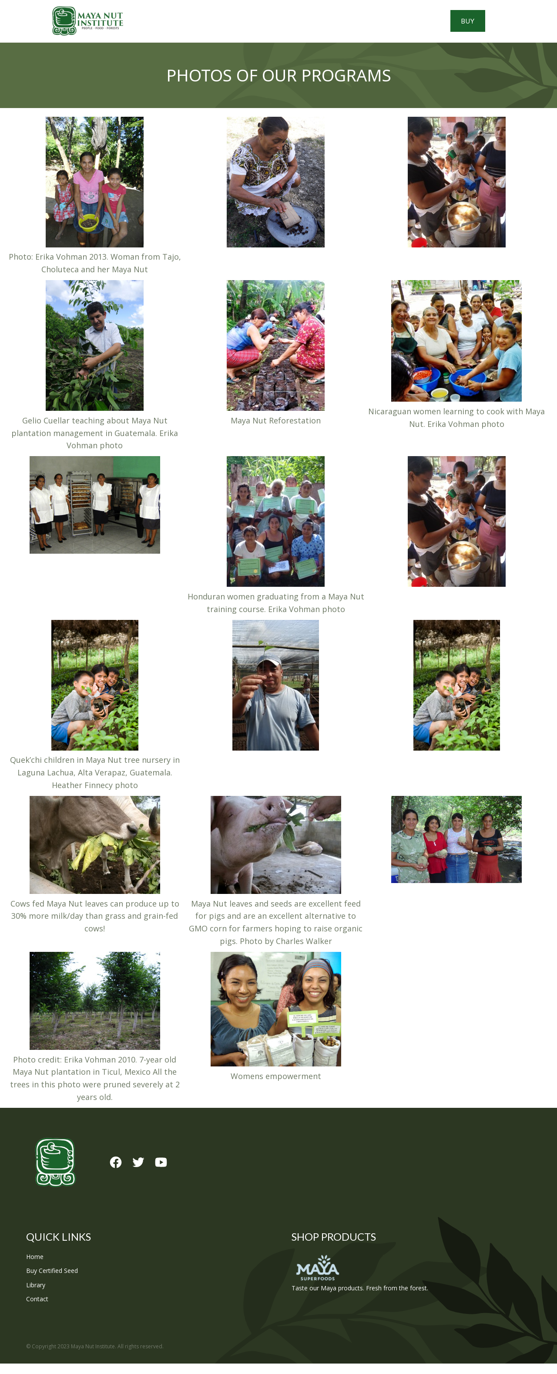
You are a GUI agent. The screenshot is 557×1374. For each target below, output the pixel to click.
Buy (506, 26)
